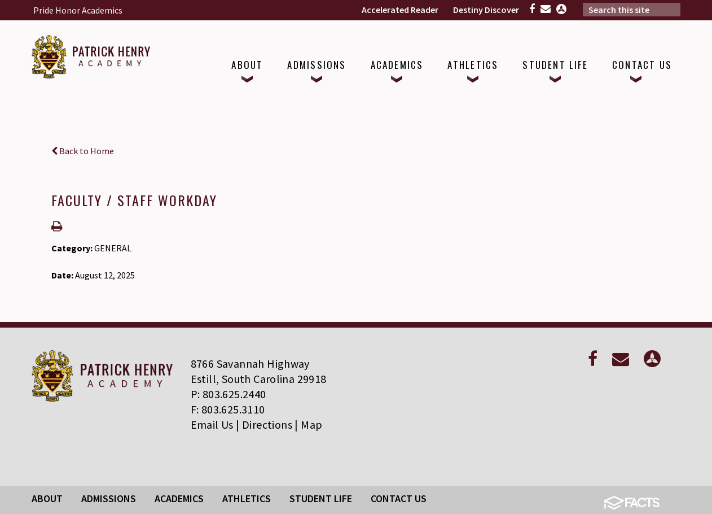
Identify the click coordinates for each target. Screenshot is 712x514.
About (47, 498)
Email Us (212, 424)
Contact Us (399, 498)
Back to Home (82, 150)
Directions (267, 424)
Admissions (108, 498)
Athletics (246, 498)
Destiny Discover (486, 9)
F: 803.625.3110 (228, 409)
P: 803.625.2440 (228, 394)
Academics (179, 498)
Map (311, 424)
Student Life (320, 498)
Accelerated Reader (400, 9)
